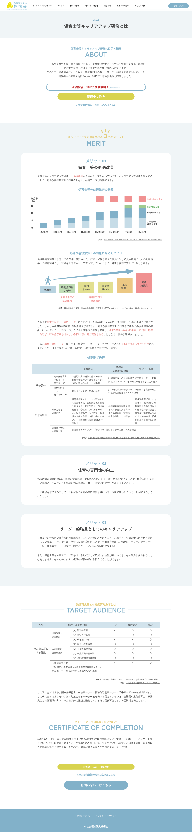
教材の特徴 (74, 5)
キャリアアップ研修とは (42, 5)
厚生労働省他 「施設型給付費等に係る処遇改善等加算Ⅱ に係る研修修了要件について (124, 438)
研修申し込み (96, 96)
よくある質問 (140, 5)
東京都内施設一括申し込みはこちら (97, 105)
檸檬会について (86, 816)
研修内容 (107, 5)
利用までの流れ (123, 5)
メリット (60, 5)
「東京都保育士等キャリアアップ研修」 (143, 683)
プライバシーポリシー (107, 816)
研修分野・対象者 (91, 5)
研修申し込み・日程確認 (96, 767)
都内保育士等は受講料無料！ (96, 87)
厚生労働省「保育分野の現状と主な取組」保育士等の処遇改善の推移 (133, 239)
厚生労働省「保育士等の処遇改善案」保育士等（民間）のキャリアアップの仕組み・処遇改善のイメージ (108, 308)
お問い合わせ (178, 6)
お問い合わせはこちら (96, 785)
